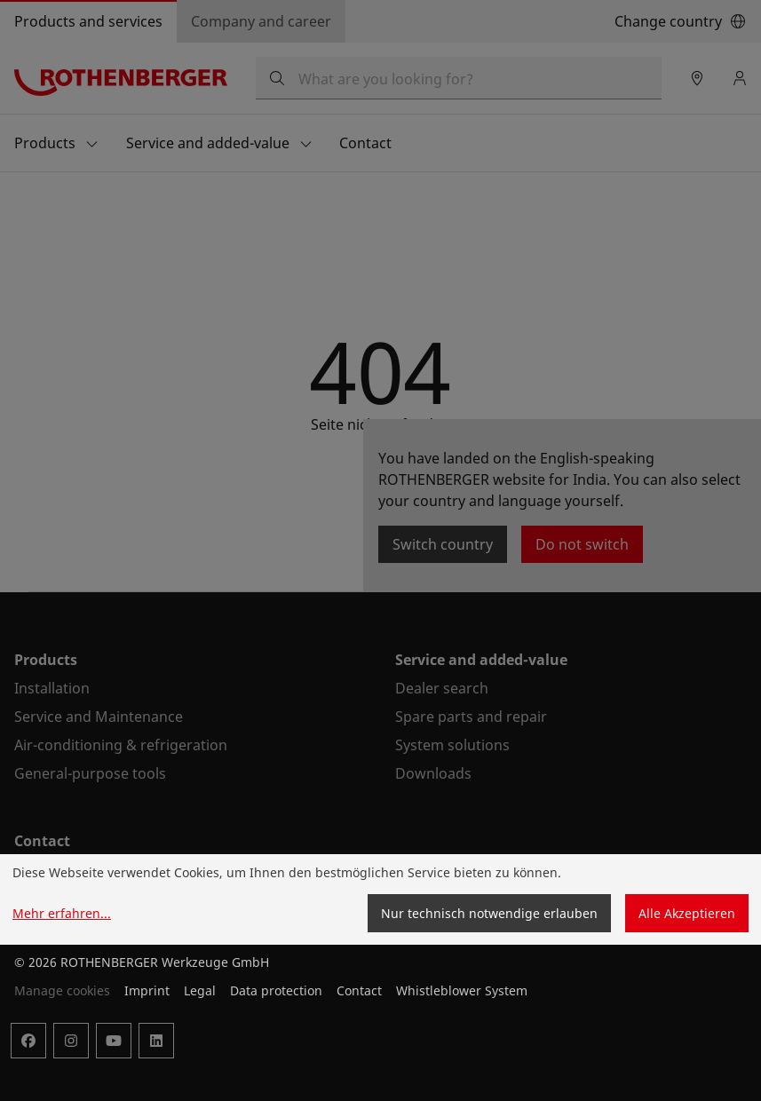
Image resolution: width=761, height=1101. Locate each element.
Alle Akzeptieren (686, 913)
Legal (200, 990)
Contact (359, 990)
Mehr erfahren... (61, 913)
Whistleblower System (461, 990)
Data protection (276, 990)
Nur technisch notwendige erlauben (489, 913)
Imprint (147, 990)
